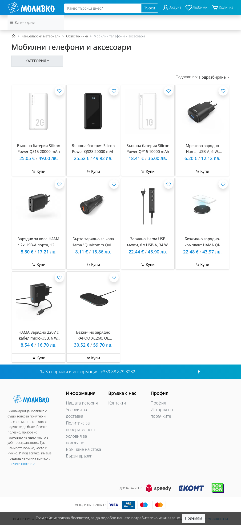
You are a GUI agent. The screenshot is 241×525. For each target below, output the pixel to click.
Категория (35, 61)
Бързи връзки (79, 456)
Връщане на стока (83, 449)
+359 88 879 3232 (117, 371)
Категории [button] (22, 22)
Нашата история (82, 403)
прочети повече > (21, 463)
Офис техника (77, 36)
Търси (149, 8)
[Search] (102, 8)
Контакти (117, 403)
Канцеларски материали (40, 36)
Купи (38, 171)
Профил (158, 403)
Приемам (193, 518)
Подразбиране (213, 77)
